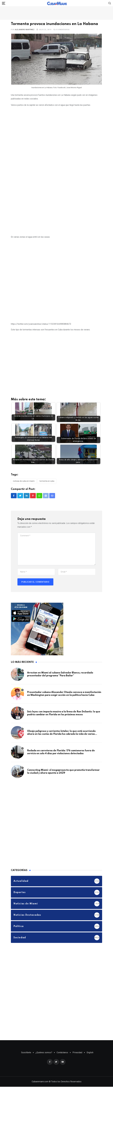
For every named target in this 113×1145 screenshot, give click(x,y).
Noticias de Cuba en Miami (23, 482)
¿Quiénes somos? (44, 1053)
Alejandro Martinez (24, 30)
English (90, 1053)
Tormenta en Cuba (46, 482)
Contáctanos (62, 1053)
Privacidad (77, 1053)
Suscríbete (26, 1053)
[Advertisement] (28, 139)
